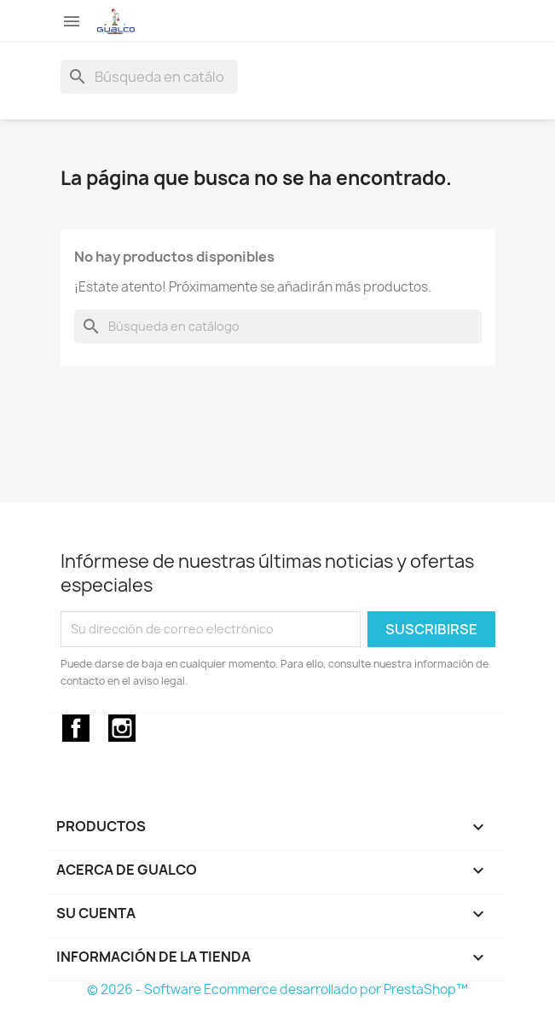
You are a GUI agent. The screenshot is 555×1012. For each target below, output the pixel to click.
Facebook (76, 728)
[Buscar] (149, 77)
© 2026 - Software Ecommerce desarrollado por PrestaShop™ (277, 989)
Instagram (122, 728)
